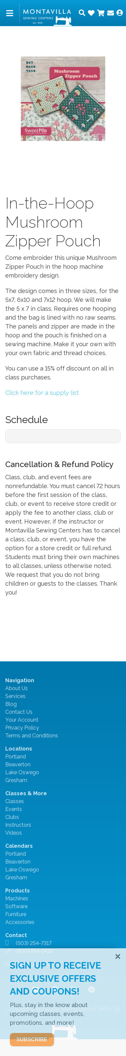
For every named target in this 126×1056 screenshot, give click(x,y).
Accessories (19, 922)
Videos (13, 833)
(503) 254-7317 (34, 943)
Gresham (16, 780)
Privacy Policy (22, 728)
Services (15, 696)
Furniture (15, 914)
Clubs (12, 817)
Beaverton (18, 764)
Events (13, 809)
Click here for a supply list (42, 392)
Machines (16, 898)
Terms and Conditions (31, 735)
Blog (11, 704)
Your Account (21, 720)
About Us (16, 688)
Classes (14, 801)
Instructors (18, 825)
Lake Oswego (22, 772)
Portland (15, 756)
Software (16, 906)
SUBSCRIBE (31, 1039)
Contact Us (18, 712)
